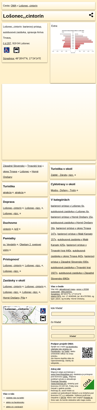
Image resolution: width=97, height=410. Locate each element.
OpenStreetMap (43, 157)
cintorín (7, 229)
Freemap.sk (59, 157)
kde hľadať (57, 308)
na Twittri (65, 351)
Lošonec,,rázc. (33, 208)
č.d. (7, 43)
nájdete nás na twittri (15, 398)
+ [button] (7, 89)
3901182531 (66, 292)
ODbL (65, 376)
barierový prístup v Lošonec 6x (67, 206)
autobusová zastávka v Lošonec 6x (70, 211)
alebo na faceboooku (15, 402)
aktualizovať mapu (67, 289)
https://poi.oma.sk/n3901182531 (82, 157)
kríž (16, 229)
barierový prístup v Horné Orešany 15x (72, 217)
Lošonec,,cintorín (28, 5)
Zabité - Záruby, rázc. (62, 175)
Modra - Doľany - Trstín (63, 190)
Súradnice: (9, 58)
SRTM (63, 397)
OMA (13, 5)
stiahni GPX (56, 296)
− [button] (7, 93)
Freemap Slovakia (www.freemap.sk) (59, 382)
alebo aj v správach (14, 407)
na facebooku (72, 346)
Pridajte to (88, 397)
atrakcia (7, 192)
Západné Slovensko (14, 166)
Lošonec (24, 171)
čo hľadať (56, 322)
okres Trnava (10, 171)
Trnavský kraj (34, 166)
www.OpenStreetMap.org (62, 374)
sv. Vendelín (9, 244)
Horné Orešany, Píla (14, 298)
